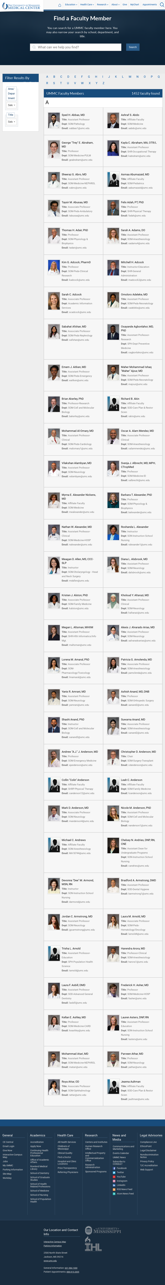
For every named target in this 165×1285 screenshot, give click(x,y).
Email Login (8, 1146)
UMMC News (119, 1157)
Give (125, 4)
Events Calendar (121, 1153)
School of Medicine (39, 1191)
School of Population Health (40, 1200)
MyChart (134, 4)
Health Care (86, 4)
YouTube (119, 1177)
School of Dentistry (39, 1173)
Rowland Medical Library (38, 1167)
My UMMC (8, 1165)
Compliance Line (148, 1142)
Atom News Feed (123, 1193)
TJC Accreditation (149, 1165)
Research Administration (92, 1166)
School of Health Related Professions (40, 1185)
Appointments (150, 4)
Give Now (7, 1150)
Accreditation (37, 1142)
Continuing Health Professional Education (39, 1153)
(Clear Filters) (29, 82)
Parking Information (13, 1169)
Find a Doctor (64, 1157)
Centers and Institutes (96, 1142)
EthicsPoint (146, 1146)
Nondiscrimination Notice (149, 1156)
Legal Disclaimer (148, 1150)
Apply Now (35, 1146)
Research (101, 4)
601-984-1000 (71, 1268)
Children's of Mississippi (64, 1147)
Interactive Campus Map (12, 1156)
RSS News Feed (122, 1189)
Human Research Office (93, 1147)
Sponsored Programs (96, 1171)
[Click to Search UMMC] (162, 5)
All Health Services (67, 1142)
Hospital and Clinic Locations (67, 1162)
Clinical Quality (65, 1153)
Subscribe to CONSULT (119, 1163)
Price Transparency (67, 1168)
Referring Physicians (68, 1172)
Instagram (120, 1181)
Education (70, 4)
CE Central (8, 1142)
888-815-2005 (73, 1272)
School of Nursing (39, 1195)
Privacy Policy (147, 1161)
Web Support (146, 1169)
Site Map (7, 1174)
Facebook (120, 1168)
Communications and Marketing (123, 1147)
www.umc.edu (50, 1261)
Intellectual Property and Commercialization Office (95, 1157)
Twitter (118, 1172)
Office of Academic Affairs (39, 1161)
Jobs (5, 1161)
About (115, 4)
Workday (7, 1178)
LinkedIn (119, 1185)
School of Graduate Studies (40, 1178)
